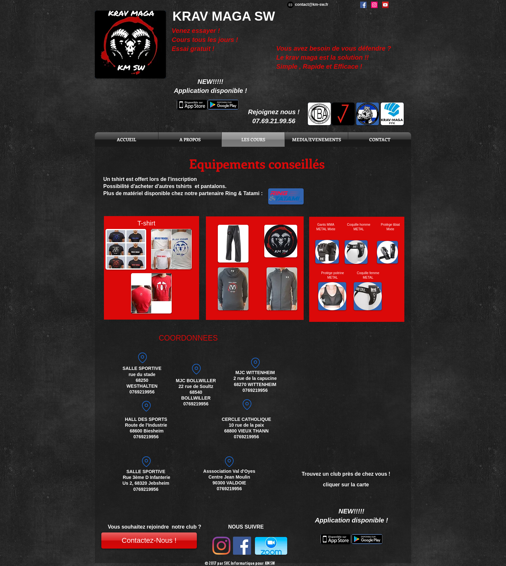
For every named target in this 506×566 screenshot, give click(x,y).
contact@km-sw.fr (311, 4)
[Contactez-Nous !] (149, 540)
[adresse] (255, 362)
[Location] (146, 406)
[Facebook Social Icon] (242, 546)
